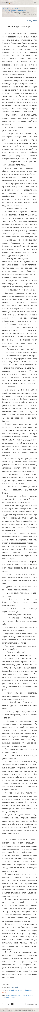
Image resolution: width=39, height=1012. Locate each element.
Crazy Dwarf (32, 21)
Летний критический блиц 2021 (16, 11)
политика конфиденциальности (25, 1010)
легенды (24, 995)
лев (19, 995)
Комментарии (7, 1004)
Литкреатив (7, 9)
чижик (12, 997)
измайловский (11, 995)
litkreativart (7, 3)
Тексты (16, 9)
